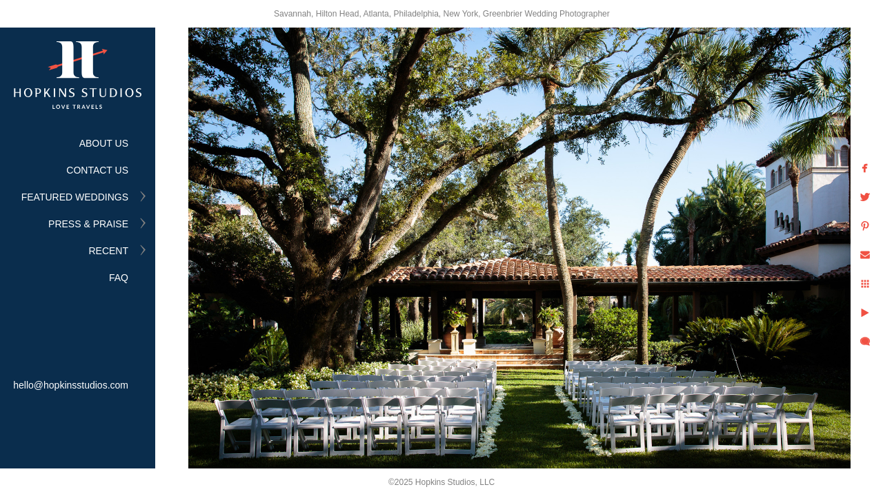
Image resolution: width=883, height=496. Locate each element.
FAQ (118, 277)
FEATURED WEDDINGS (74, 197)
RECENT (108, 250)
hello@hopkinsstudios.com (70, 385)
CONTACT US (97, 170)
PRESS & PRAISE (88, 223)
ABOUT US (103, 143)
